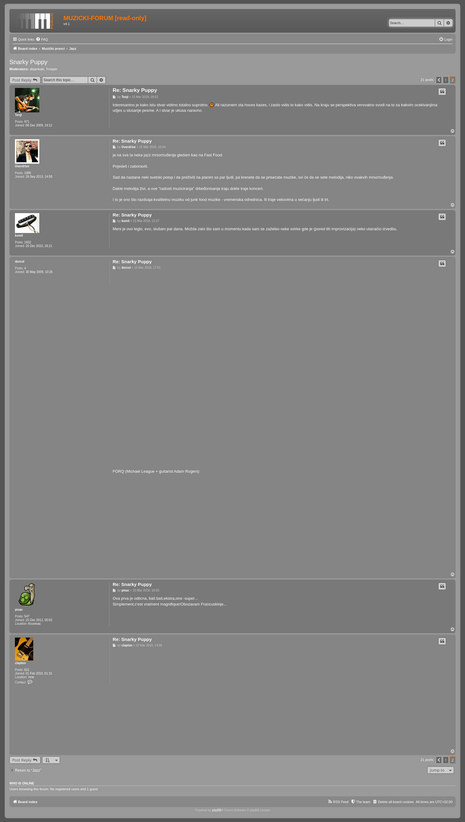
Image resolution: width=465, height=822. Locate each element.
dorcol (19, 261)
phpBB (216, 810)
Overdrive (22, 166)
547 (27, 616)
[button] (439, 80)
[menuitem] (42, 39)
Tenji (18, 115)
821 (27, 669)
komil (19, 235)
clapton (20, 663)
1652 (27, 242)
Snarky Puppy (28, 62)
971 (27, 121)
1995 (27, 173)
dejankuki (37, 69)
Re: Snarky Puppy (135, 90)
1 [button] (446, 80)
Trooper (51, 69)
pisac (19, 609)
